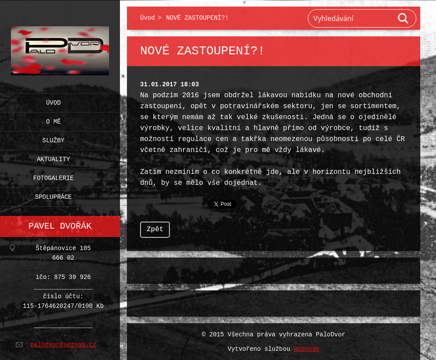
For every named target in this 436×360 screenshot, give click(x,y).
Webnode (307, 348)
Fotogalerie (53, 176)
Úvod (53, 101)
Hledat (403, 18)
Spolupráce (53, 195)
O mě (53, 120)
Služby (53, 138)
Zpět (155, 228)
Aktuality (53, 157)
